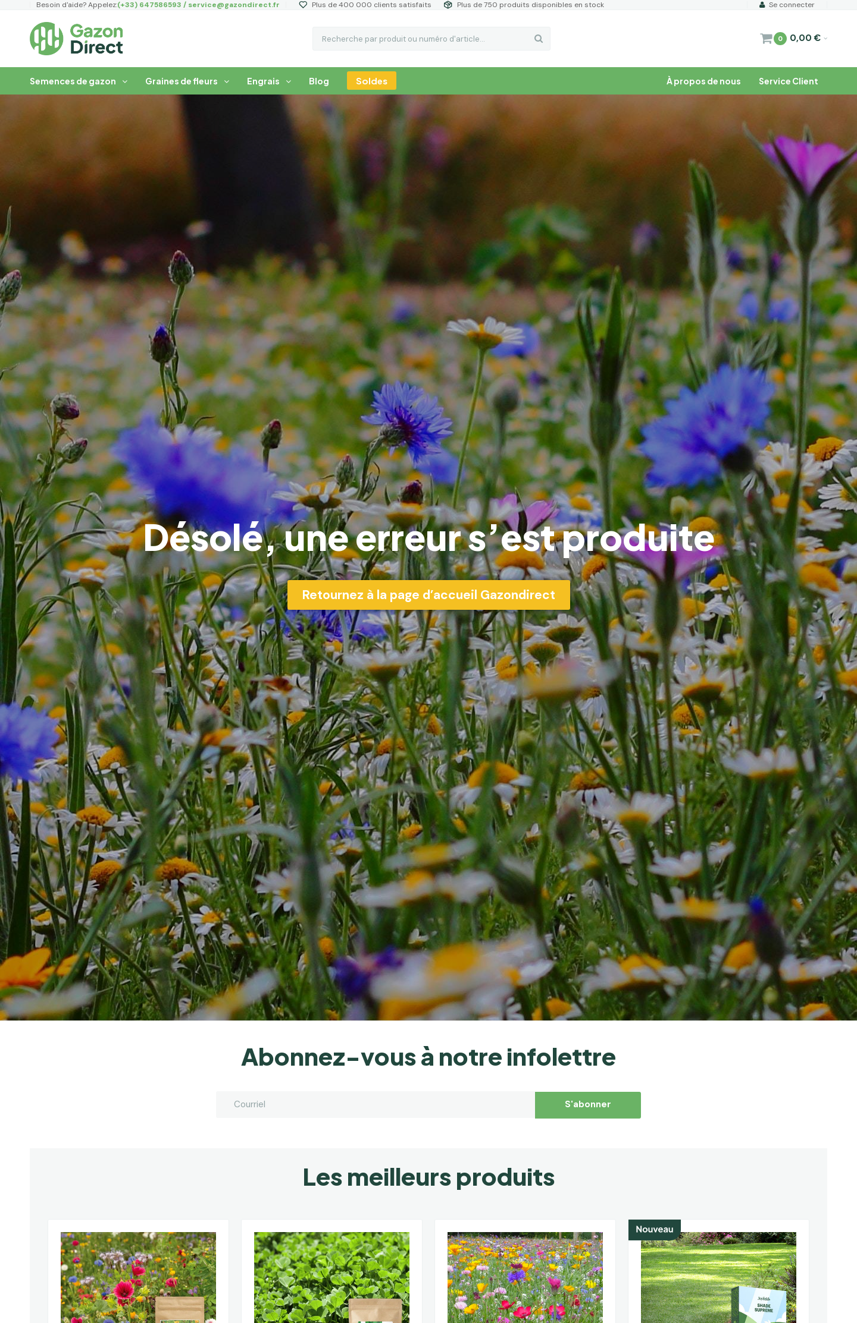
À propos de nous (704, 80)
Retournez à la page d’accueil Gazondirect (428, 595)
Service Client (788, 80)
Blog (319, 80)
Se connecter (787, 4)
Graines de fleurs (187, 80)
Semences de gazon (78, 80)
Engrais (269, 80)
